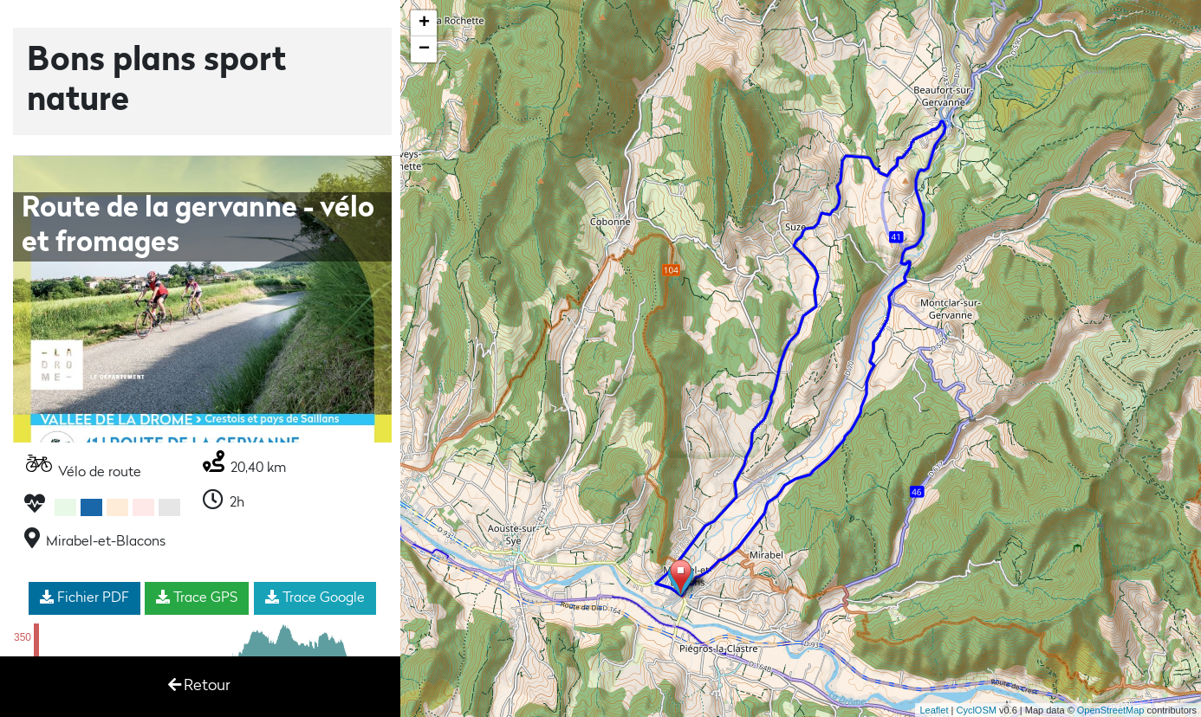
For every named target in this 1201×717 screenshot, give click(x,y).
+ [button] (424, 23)
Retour (199, 685)
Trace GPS (196, 597)
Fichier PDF (84, 597)
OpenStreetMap (1111, 710)
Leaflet (933, 710)
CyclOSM (976, 710)
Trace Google (315, 597)
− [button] (424, 49)
